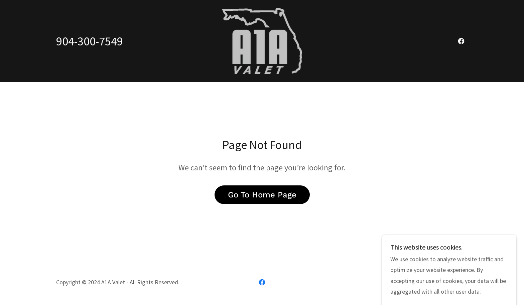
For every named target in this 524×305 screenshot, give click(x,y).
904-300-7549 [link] (89, 41)
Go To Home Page (262, 194)
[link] (262, 40)
